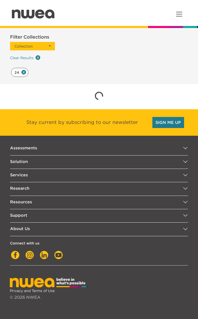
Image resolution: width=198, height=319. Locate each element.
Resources (21, 201)
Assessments (23, 147)
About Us (20, 228)
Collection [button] (23, 46)
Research (19, 188)
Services (19, 174)
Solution (19, 161)
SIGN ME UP (168, 122)
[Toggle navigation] (179, 14)
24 (20, 72)
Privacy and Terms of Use (32, 290)
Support (18, 215)
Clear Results (25, 57)
